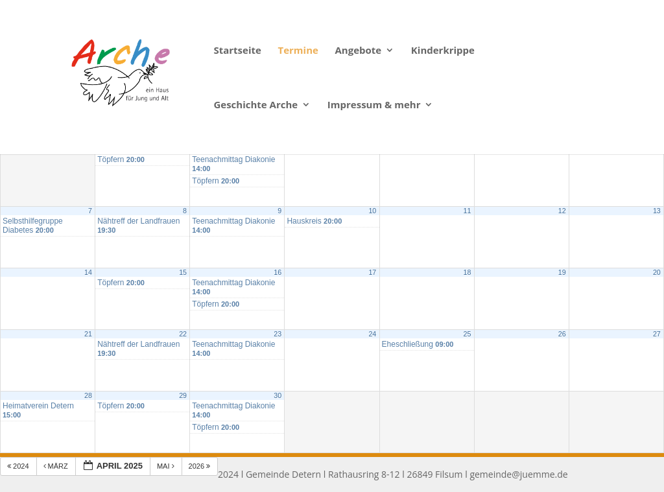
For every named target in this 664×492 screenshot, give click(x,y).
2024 (19, 466)
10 (372, 211)
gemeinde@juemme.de (518, 474)
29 (183, 395)
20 (657, 272)
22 (183, 334)
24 (372, 334)
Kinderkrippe (443, 50)
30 (277, 395)
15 (183, 272)
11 (467, 211)
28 (88, 395)
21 (88, 334)
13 (657, 211)
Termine (298, 50)
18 (467, 272)
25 (467, 334)
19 (562, 272)
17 (372, 272)
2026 (201, 466)
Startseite (237, 50)
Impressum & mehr (374, 105)
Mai (166, 466)
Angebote (358, 50)
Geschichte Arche (255, 105)
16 (277, 272)
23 (277, 334)
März (56, 466)
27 (657, 334)
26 (562, 334)
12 (562, 211)
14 (88, 272)
